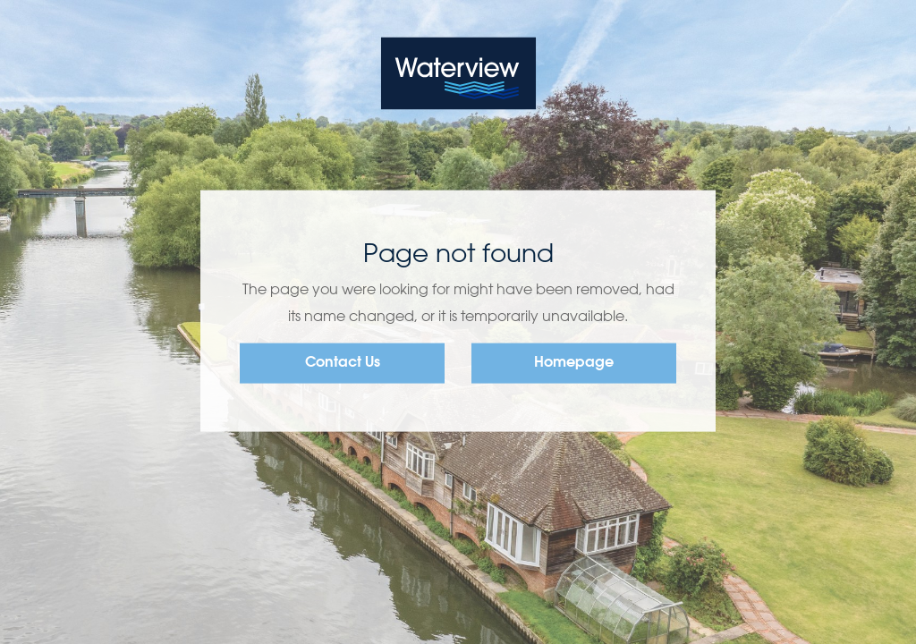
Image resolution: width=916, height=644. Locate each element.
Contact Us (342, 363)
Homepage (574, 363)
